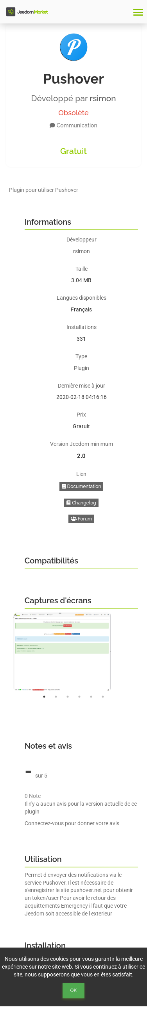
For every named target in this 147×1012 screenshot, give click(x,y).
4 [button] (79, 697)
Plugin (81, 368)
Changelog (81, 503)
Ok (73, 990)
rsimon (103, 98)
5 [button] (91, 697)
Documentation (81, 486)
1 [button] (44, 697)
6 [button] (103, 697)
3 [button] (68, 697)
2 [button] (56, 697)
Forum (81, 519)
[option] (73, 652)
